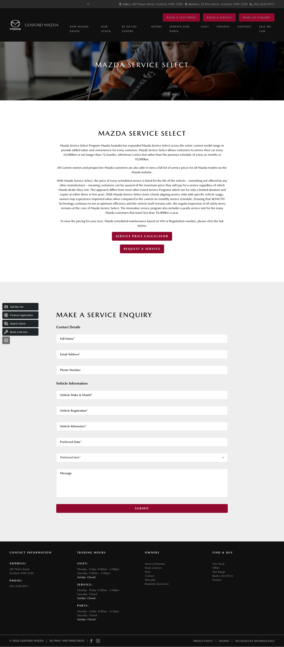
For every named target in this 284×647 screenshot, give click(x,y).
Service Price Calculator (142, 236)
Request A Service (142, 249)
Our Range (219, 571)
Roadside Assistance (157, 583)
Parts (148, 571)
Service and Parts (179, 29)
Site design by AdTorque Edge (254, 641)
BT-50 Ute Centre (129, 29)
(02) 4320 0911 (264, 4)
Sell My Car (265, 29)
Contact (244, 26)
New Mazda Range (79, 29)
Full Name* (67, 338)
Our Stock (106, 29)
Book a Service (219, 17)
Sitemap (224, 641)
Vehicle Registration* (74, 410)
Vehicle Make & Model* (76, 395)
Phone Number (70, 370)
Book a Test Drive (181, 17)
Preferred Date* (71, 442)
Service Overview (155, 563)
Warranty (150, 579)
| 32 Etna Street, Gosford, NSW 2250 (218, 4)
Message (66, 473)
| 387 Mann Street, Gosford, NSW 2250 (153, 4)
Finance (223, 26)
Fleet (205, 26)
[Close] (6, 340)
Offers (156, 26)
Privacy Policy (203, 641)
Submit (142, 508)
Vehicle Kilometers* (73, 426)
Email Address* (70, 354)
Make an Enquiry (257, 17)
